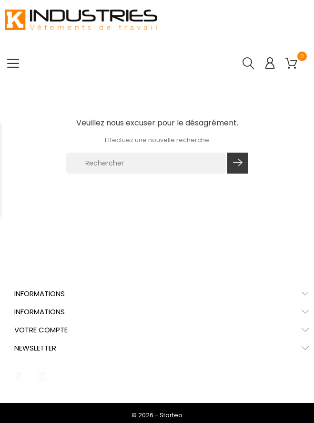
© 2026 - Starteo (157, 415)
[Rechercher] (146, 163)
